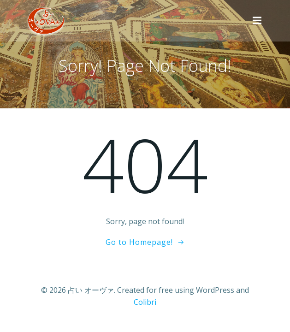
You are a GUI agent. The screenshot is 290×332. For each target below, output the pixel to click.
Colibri (145, 302)
